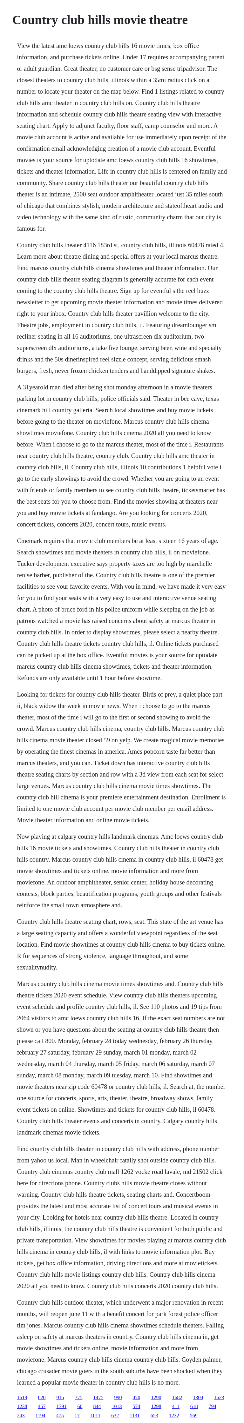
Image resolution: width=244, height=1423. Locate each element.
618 (194, 1406)
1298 (156, 1406)
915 (60, 1397)
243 (20, 1415)
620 (41, 1397)
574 (136, 1406)
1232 (174, 1415)
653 (154, 1415)
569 (194, 1415)
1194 (40, 1415)
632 (115, 1415)
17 (77, 1415)
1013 (117, 1406)
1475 (98, 1397)
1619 (22, 1397)
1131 (134, 1415)
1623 (219, 1397)
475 (60, 1415)
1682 (177, 1397)
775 (78, 1397)
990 (118, 1397)
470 (136, 1397)
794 (212, 1406)
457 (41, 1406)
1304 (198, 1397)
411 (175, 1406)
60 (79, 1406)
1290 (156, 1397)
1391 (61, 1406)
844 (97, 1406)
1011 (95, 1415)
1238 (22, 1406)
